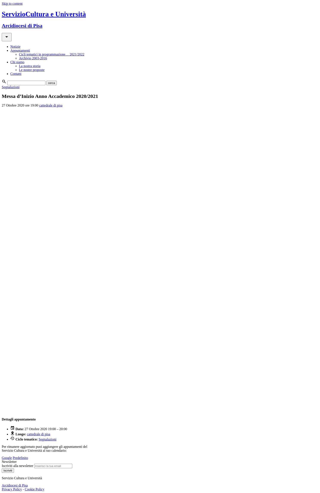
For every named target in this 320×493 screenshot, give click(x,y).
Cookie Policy (34, 489)
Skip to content (12, 3)
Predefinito (20, 458)
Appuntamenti (20, 50)
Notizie (15, 46)
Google (7, 458)
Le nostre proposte (32, 70)
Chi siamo (17, 62)
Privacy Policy (12, 489)
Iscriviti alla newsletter (17, 466)
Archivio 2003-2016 (33, 58)
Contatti (16, 74)
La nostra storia (29, 66)
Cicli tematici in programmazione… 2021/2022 (51, 54)
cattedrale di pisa (50, 105)
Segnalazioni (11, 87)
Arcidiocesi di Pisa (15, 485)
